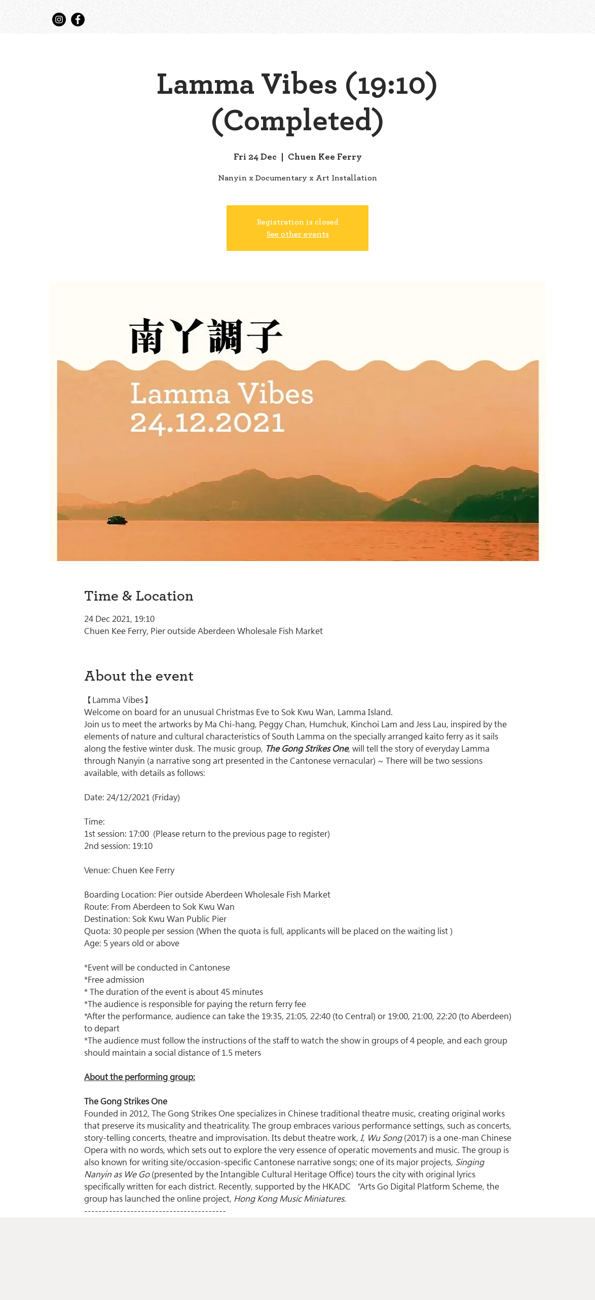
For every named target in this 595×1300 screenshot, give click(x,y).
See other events (298, 234)
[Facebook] (78, 19)
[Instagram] (59, 19)
